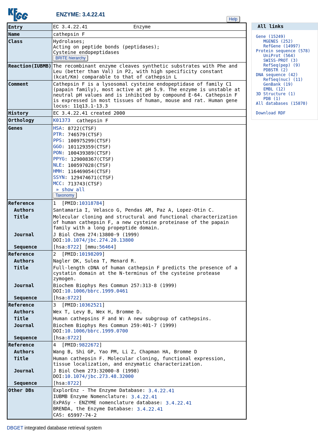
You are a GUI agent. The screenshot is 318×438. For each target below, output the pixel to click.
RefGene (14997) (281, 46)
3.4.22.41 (162, 391)
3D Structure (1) (275, 93)
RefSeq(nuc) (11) (283, 79)
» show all (69, 190)
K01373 (61, 121)
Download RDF (271, 113)
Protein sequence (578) (283, 50)
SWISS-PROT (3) (280, 60)
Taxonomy (64, 196)
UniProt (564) (279, 55)
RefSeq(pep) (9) (281, 65)
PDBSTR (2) (275, 70)
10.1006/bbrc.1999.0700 (96, 331)
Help (233, 19)
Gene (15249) (271, 36)
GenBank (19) (278, 84)
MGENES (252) (278, 41)
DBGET (15, 428)
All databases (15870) (282, 103)
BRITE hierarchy (70, 58)
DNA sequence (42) (277, 74)
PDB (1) (272, 98)
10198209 (90, 254)
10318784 (90, 204)
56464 (106, 247)
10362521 (90, 305)
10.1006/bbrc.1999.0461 (96, 291)
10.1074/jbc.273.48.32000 (99, 377)
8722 (73, 247)
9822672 (89, 345)
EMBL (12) (274, 89)
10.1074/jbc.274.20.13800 (99, 240)
